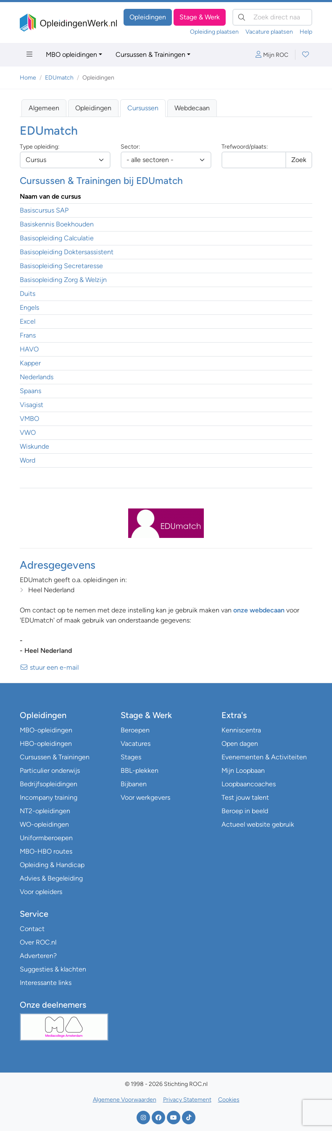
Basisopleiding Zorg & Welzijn (63, 280)
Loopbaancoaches (248, 784)
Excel (27, 321)
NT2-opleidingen (45, 811)
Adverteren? (38, 956)
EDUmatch (59, 77)
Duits (27, 294)
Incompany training (48, 797)
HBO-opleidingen (46, 744)
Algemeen (44, 108)
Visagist (31, 405)
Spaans (30, 391)
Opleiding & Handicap (52, 865)
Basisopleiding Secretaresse (61, 266)
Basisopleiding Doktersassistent (66, 252)
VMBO (29, 419)
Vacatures (135, 744)
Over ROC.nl (38, 942)
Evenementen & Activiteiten (264, 757)
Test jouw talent (245, 797)
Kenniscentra (241, 730)
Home (28, 77)
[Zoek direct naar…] (272, 17)
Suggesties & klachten (53, 969)
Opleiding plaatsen (214, 31)
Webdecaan (192, 108)
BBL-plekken (139, 770)
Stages (131, 757)
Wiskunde (34, 446)
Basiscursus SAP (44, 210)
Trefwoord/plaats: (244, 146)
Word (27, 460)
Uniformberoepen (46, 838)
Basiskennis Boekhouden (57, 224)
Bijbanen (134, 784)
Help (306, 31)
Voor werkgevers (145, 797)
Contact (32, 929)
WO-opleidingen (44, 824)
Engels (29, 307)
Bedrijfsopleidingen (48, 784)
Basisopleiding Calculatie (57, 238)
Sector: (130, 146)
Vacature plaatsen (269, 31)
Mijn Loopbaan (243, 770)
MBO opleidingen (71, 55)
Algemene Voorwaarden (124, 1099)
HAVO (29, 349)
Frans (28, 335)
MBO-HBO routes (46, 851)
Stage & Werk (199, 17)
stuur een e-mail (49, 667)
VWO (28, 432)
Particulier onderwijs (50, 770)
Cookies (229, 1099)
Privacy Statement (187, 1099)
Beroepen (135, 730)
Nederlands (36, 377)
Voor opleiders (41, 892)
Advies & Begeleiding (51, 878)
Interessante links (45, 983)
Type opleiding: (39, 146)
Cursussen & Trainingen (150, 55)
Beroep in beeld (244, 811)
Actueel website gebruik (257, 824)
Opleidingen (147, 17)
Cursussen (142, 108)
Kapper (30, 363)
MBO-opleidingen (46, 730)
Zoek (298, 160)
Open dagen (239, 744)
